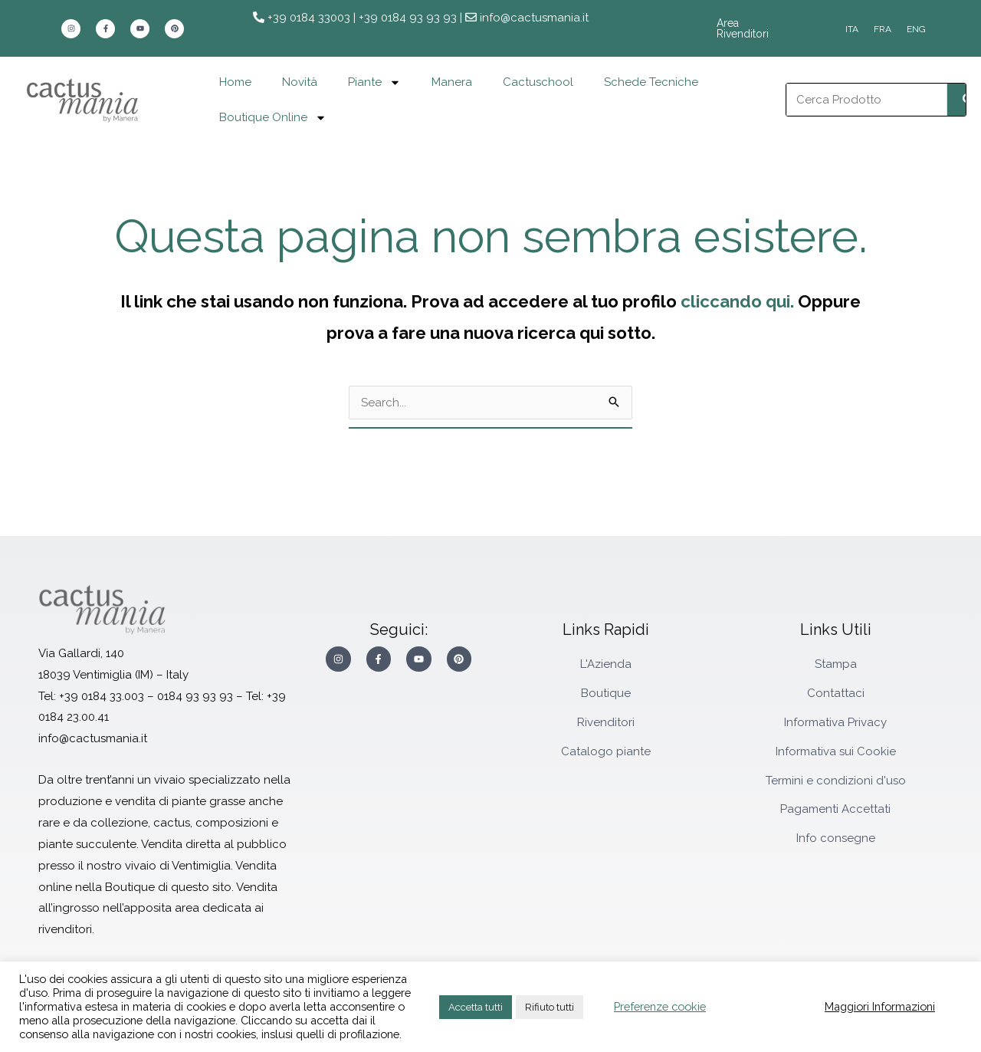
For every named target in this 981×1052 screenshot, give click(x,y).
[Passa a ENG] (916, 29)
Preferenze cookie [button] (660, 1006)
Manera (451, 82)
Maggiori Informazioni (880, 1006)
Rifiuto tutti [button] (549, 1007)
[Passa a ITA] (852, 29)
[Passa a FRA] (882, 29)
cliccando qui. (737, 301)
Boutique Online (272, 117)
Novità (299, 82)
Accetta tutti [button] (475, 1007)
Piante (374, 82)
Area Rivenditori (755, 28)
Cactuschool (538, 82)
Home (235, 82)
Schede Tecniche (651, 82)
